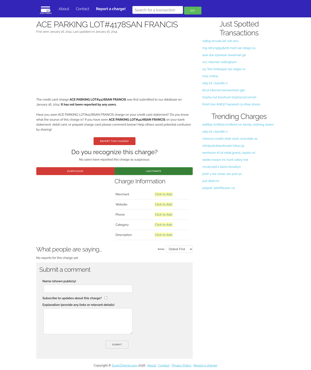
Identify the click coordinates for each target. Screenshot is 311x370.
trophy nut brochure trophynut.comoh (229, 97)
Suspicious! (75, 171)
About (64, 9)
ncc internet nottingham (219, 62)
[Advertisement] (114, 68)
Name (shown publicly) (59, 281)
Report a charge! (205, 365)
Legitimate (153, 171)
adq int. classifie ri (214, 83)
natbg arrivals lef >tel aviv (220, 41)
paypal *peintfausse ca (218, 188)
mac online (210, 76)
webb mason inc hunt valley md (225, 160)
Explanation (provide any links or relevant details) (79, 305)
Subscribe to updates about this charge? (72, 298)
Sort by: (161, 249)
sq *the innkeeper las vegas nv (224, 69)
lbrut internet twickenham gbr (223, 90)
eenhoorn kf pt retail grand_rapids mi (228, 153)
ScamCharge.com (124, 365)
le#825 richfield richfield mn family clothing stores (238, 124)
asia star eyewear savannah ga (224, 55)
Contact (82, 9)
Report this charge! (114, 141)
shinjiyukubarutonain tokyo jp (223, 146)
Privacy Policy (181, 365)
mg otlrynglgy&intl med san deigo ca (228, 48)
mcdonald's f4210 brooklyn (221, 167)
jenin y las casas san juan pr (222, 174)
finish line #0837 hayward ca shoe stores (231, 104)
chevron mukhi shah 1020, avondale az (229, 139)
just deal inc (210, 181)
